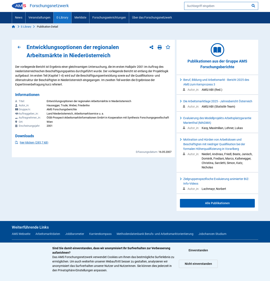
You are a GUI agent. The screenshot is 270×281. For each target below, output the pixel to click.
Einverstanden (198, 250)
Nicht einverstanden (198, 263)
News (18, 17)
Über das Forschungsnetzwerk (152, 17)
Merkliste (80, 17)
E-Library (62, 17)
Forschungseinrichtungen (109, 17)
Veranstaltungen (39, 17)
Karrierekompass (100, 234)
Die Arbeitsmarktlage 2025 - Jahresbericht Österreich (217, 101)
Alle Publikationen (217, 203)
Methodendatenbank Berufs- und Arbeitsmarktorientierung (155, 234)
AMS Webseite (21, 234)
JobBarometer (74, 234)
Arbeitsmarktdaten (47, 234)
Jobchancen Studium (212, 234)
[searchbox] (221, 6)
